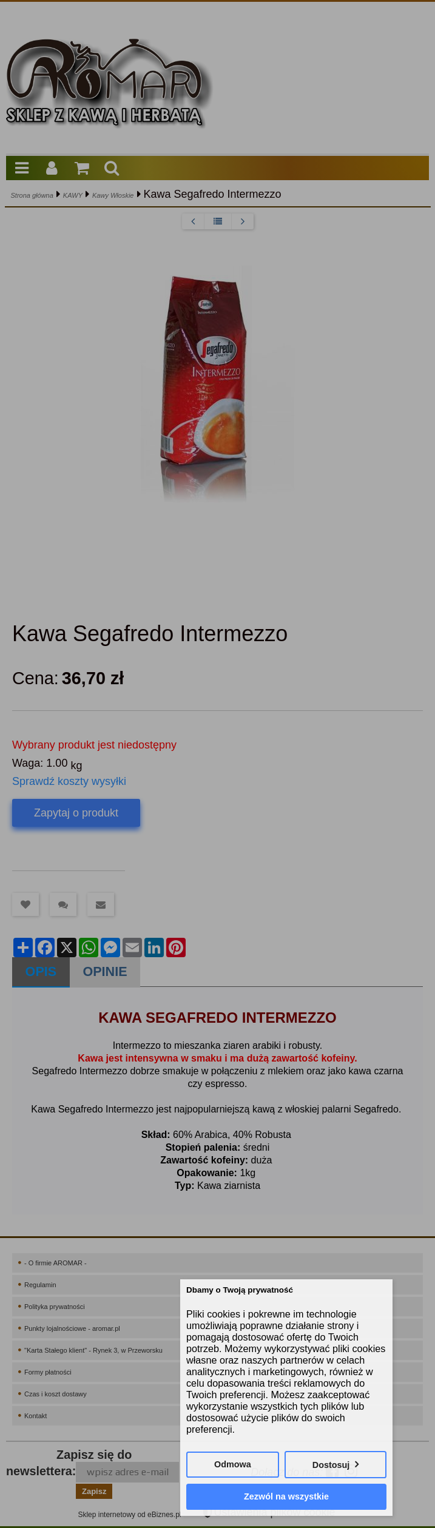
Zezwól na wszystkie (286, 1496)
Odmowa (232, 1464)
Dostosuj (331, 1465)
